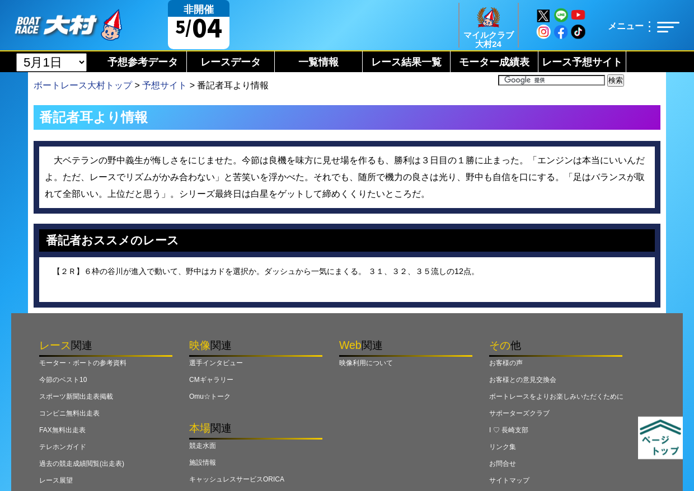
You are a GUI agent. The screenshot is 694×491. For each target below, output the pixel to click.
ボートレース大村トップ (83, 85)
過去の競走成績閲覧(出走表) (81, 464)
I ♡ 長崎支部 (508, 430)
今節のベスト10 (63, 380)
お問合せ (502, 464)
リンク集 (502, 447)
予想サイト (164, 85)
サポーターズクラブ (519, 413)
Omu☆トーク (210, 396)
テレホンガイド (62, 447)
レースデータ (230, 62)
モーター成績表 (494, 62)
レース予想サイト (582, 62)
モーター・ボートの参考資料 (82, 363)
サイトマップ (509, 480)
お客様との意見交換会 (522, 380)
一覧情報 (318, 62)
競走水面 (202, 446)
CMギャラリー (211, 380)
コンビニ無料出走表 (69, 413)
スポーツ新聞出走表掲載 (76, 396)
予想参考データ (142, 62)
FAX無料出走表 (62, 430)
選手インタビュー (216, 363)
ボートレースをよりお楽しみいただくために (556, 396)
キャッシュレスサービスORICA (236, 479)
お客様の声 (506, 363)
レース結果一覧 (406, 62)
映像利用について (366, 363)
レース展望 (56, 480)
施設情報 (202, 462)
